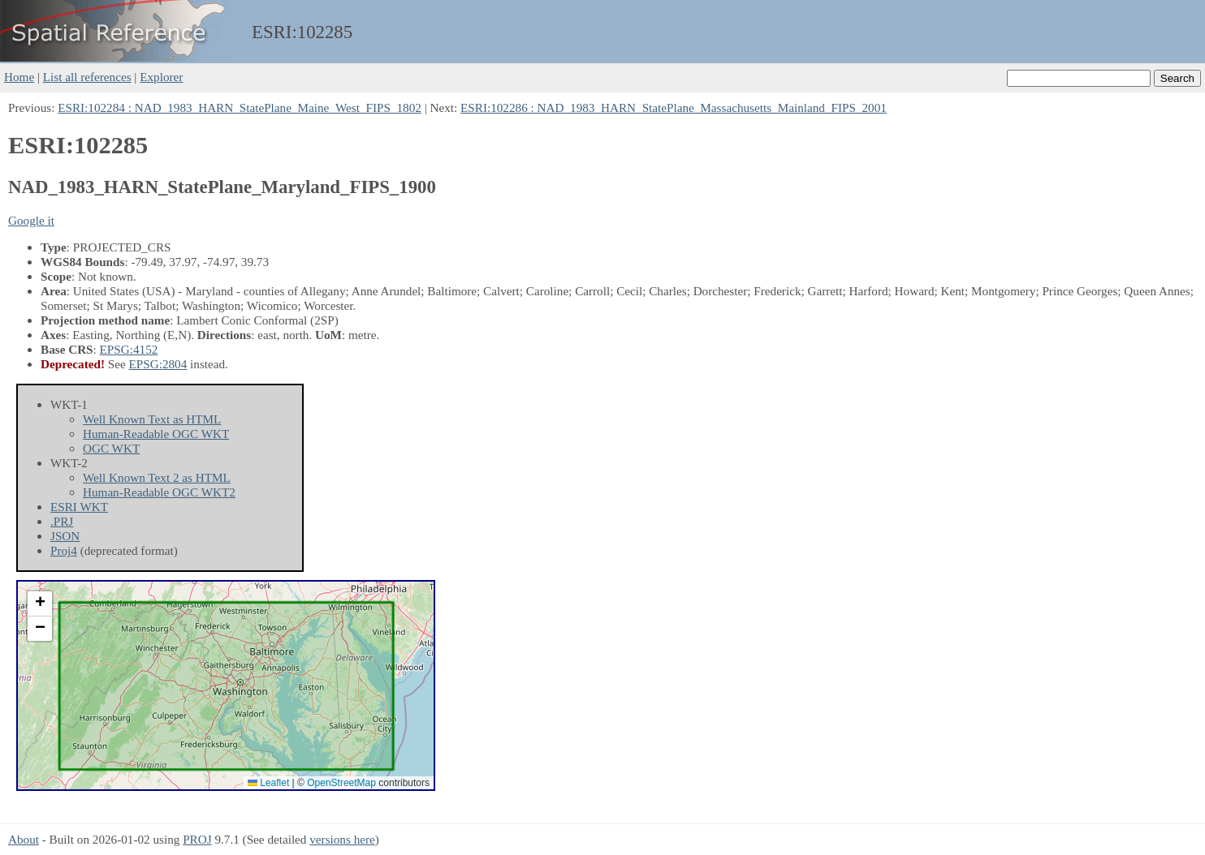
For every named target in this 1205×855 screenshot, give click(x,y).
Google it (31, 220)
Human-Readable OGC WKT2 (159, 492)
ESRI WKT (79, 506)
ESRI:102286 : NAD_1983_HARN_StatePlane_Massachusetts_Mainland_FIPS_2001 (673, 107)
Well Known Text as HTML (152, 419)
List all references (87, 77)
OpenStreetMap (341, 782)
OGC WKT (111, 448)
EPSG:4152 (129, 349)
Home (19, 77)
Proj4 (63, 550)
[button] (40, 604)
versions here (342, 839)
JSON (65, 536)
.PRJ (61, 521)
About (23, 839)
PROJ (197, 839)
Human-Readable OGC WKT (156, 433)
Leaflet (268, 782)
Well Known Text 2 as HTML (157, 477)
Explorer (161, 77)
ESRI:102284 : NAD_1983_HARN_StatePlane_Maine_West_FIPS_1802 (239, 107)
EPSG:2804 (158, 364)
